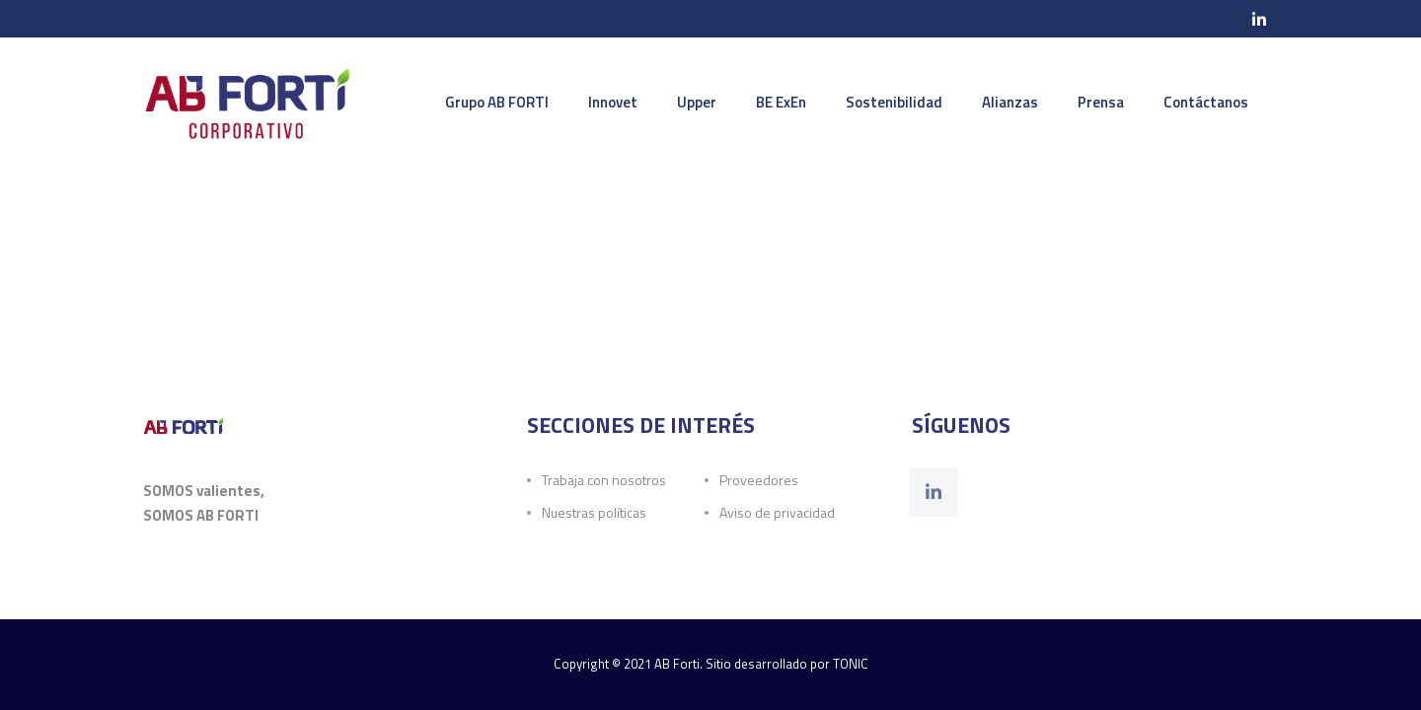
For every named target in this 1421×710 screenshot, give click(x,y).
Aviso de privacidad (777, 512)
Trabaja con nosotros (604, 479)
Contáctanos (1205, 102)
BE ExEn (781, 102)
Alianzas (1010, 102)
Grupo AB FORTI (497, 102)
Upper (696, 102)
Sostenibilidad (894, 102)
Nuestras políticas (594, 512)
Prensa (1101, 102)
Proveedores (758, 479)
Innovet (612, 102)
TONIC (850, 664)
